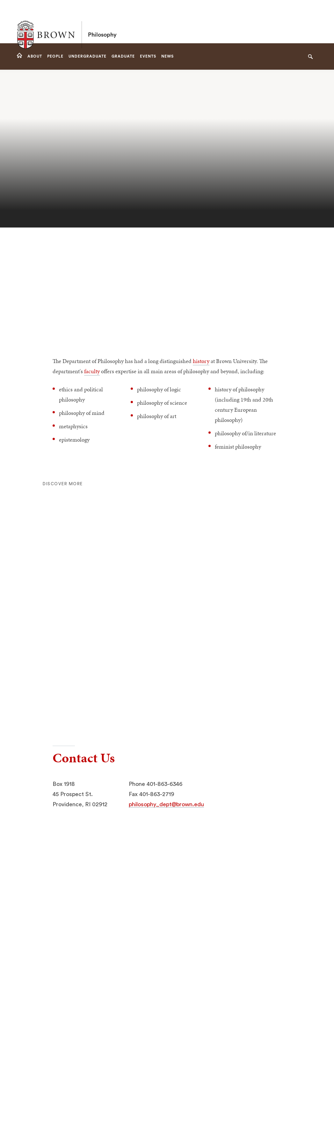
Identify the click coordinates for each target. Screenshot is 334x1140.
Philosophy (102, 21)
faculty (92, 371)
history (201, 361)
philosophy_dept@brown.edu (166, 804)
